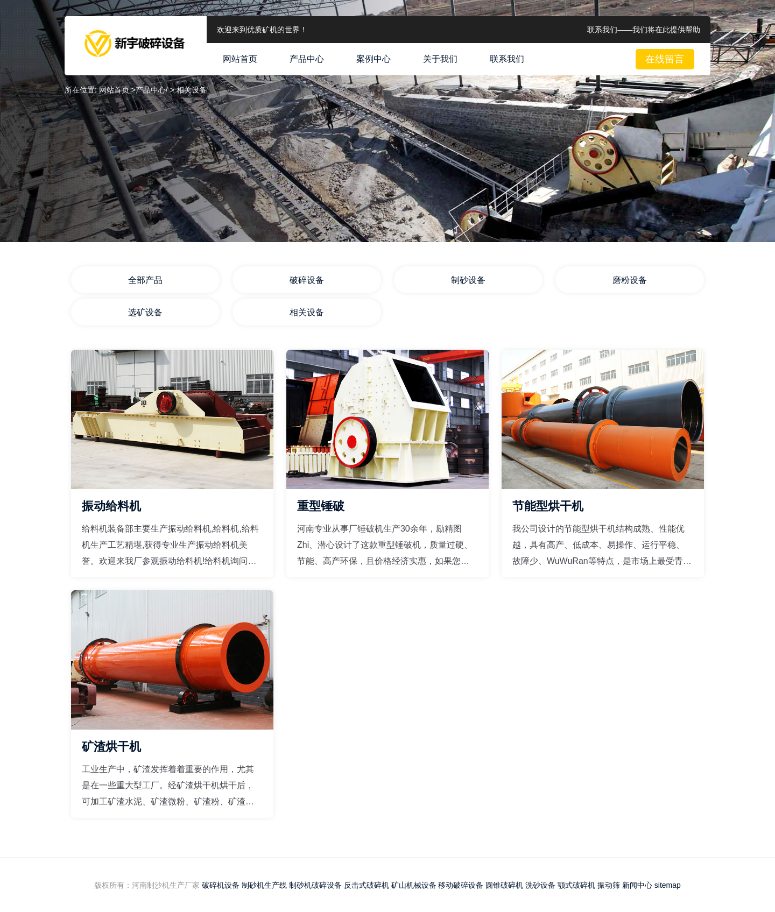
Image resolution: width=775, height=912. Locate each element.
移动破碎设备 (460, 885)
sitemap (667, 885)
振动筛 (608, 885)
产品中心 (307, 58)
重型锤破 (320, 506)
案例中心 (373, 58)
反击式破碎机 (366, 885)
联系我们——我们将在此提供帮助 (643, 29)
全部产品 (145, 280)
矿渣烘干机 (111, 746)
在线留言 (664, 59)
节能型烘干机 (547, 506)
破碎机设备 (220, 885)
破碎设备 (307, 280)
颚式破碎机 (576, 885)
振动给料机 (111, 506)
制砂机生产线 (264, 885)
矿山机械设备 (413, 885)
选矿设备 (145, 312)
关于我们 (440, 58)
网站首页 (240, 58)
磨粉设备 (629, 280)
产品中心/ (152, 90)
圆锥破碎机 (504, 885)
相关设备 (307, 312)
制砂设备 (468, 280)
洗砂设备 (540, 885)
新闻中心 (637, 885)
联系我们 (507, 58)
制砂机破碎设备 (315, 885)
